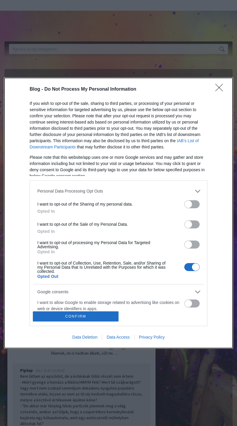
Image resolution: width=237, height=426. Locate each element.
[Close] (221, 89)
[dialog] (118, 213)
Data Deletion (84, 337)
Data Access (118, 337)
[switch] (192, 204)
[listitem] (118, 191)
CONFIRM (76, 316)
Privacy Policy (152, 337)
